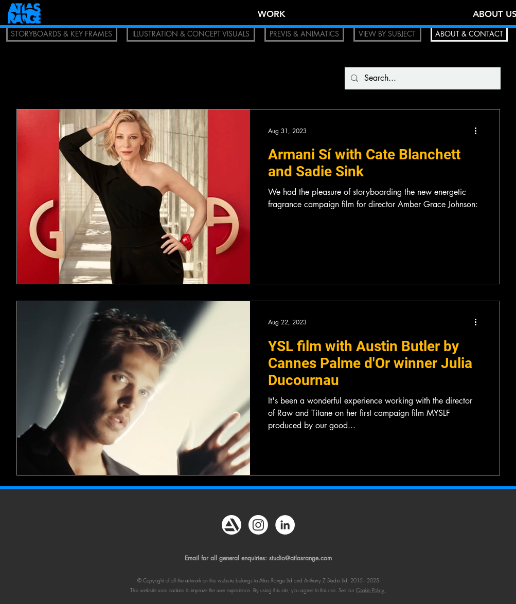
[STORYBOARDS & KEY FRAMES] (61, 34)
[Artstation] (231, 525)
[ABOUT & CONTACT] (469, 34)
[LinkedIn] (285, 525)
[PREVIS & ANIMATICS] (304, 34)
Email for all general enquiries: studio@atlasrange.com (258, 558)
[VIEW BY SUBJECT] (387, 34)
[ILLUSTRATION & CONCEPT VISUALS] (191, 34)
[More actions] (479, 130)
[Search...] (421, 78)
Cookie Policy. (371, 590)
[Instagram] (258, 525)
